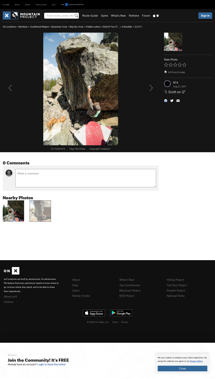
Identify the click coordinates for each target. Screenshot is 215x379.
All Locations (9, 26)
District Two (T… (111, 26)
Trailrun (41, 4)
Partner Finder (81, 295)
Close (182, 368)
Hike (27, 4)
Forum (146, 15)
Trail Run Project (177, 285)
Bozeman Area (59, 26)
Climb (6, 4)
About (76, 279)
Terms (115, 322)
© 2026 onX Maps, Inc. (98, 322)
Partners (134, 15)
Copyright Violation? (99, 148)
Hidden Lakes (93, 26)
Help (75, 285)
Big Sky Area (76, 26)
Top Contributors (129, 285)
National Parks (176, 295)
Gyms (104, 15)
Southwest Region (39, 26)
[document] (182, 363)
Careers (8, 301)
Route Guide (90, 15)
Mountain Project (130, 290)
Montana (23, 26)
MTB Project (126, 295)
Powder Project (176, 290)
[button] (165, 100)
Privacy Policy (196, 361)
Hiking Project (175, 279)
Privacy (124, 322)
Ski (54, 4)
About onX (10, 296)
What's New (118, 15)
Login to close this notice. (51, 364)
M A (175, 82)
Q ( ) (138, 26)
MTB (17, 4)
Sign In (205, 15)
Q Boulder (127, 26)
